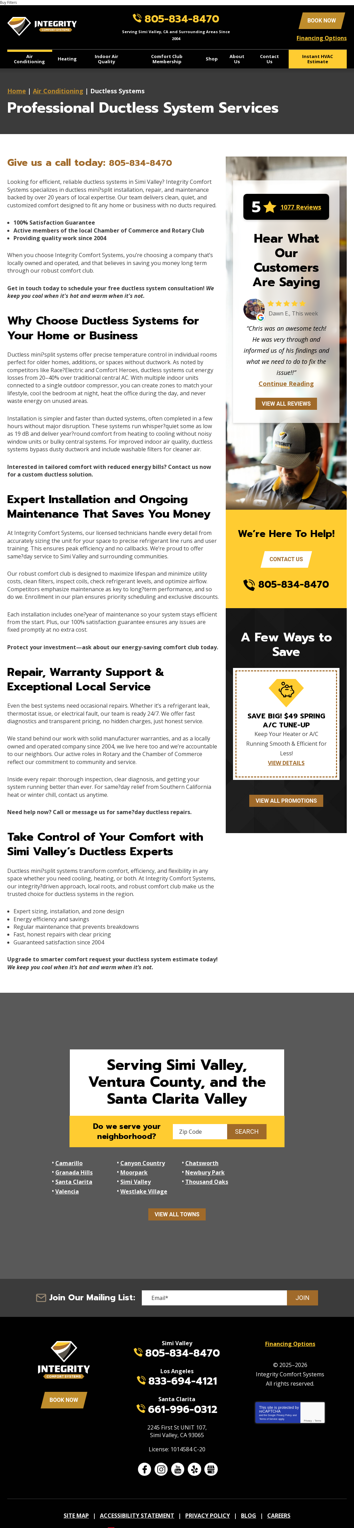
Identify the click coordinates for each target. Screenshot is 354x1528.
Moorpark (69, 1168)
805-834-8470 (183, 18)
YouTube (177, 1453)
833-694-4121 (182, 1366)
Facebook (144, 1453)
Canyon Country (142, 1161)
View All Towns (177, 1198)
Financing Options (322, 37)
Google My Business (210, 1453)
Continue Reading (286, 382)
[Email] (230, 1282)
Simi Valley (263, 1168)
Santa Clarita (202, 1168)
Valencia (131, 1176)
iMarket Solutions (139, 1512)
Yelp (194, 1453)
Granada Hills (267, 1161)
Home (16, 89)
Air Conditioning (58, 89)
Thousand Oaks (76, 1176)
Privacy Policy (284, 1398)
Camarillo (69, 1161)
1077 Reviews (300, 205)
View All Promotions (286, 799)
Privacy (308, 1403)
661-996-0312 (182, 1394)
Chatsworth (200, 1161)
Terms (318, 1403)
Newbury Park (139, 1168)
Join (302, 1281)
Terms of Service (268, 1401)
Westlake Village (207, 1176)
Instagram (161, 1453)
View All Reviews (286, 402)
